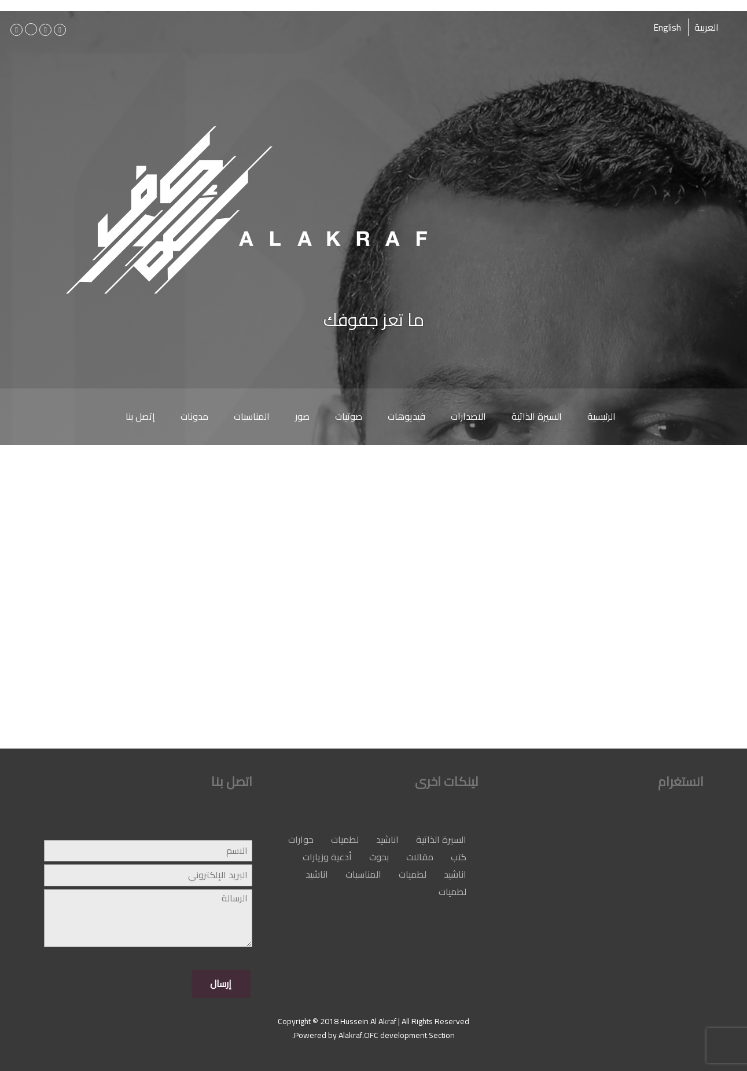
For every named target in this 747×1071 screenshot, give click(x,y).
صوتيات (348, 416)
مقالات (419, 856)
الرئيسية (601, 416)
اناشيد (387, 839)
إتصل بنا (140, 416)
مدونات (194, 416)
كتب (458, 856)
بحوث (379, 856)
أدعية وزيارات (327, 856)
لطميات (345, 839)
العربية (706, 27)
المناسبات (252, 416)
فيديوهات (406, 416)
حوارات (301, 839)
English (667, 27)
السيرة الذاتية (537, 416)
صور (302, 416)
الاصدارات (468, 416)
